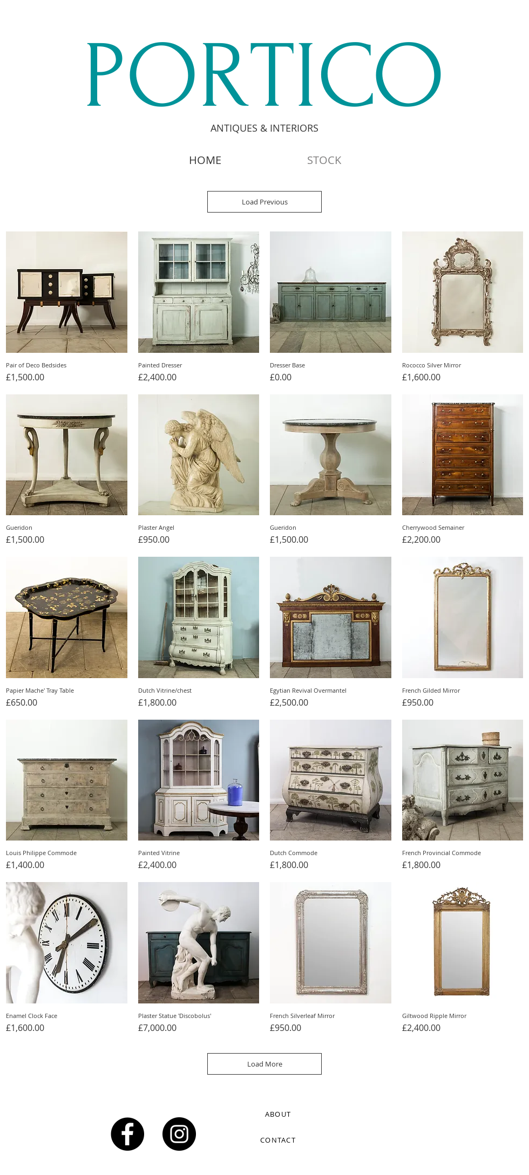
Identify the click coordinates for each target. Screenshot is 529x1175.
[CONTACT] (279, 1140)
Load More (264, 1064)
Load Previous (265, 202)
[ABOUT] (279, 1114)
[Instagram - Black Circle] (179, 1134)
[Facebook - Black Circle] (127, 1134)
